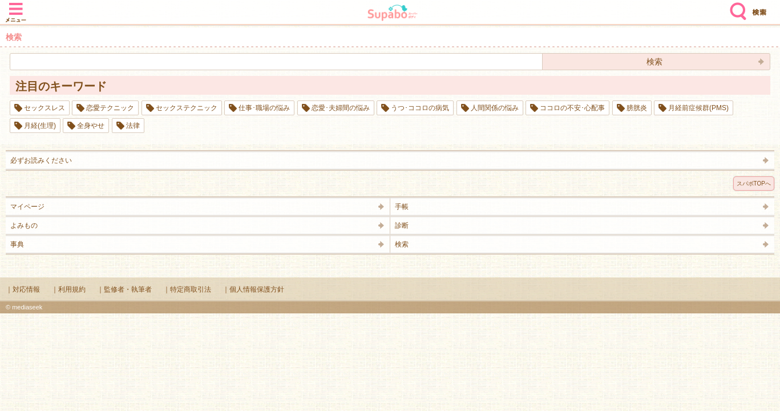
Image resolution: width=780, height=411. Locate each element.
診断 (402, 225)
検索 (735, 6)
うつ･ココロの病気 (420, 108)
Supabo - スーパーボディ (392, 14)
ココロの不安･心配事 (572, 108)
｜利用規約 (68, 289)
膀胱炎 (637, 108)
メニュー (16, 6)
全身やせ (90, 126)
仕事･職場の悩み (264, 108)
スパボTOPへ (754, 183)
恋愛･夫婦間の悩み (341, 108)
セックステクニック (186, 108)
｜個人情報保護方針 (253, 289)
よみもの (24, 225)
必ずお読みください (41, 160)
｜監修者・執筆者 (124, 289)
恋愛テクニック (110, 108)
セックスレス (44, 108)
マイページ (27, 207)
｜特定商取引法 (187, 289)
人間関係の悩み (495, 108)
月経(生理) (40, 126)
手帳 (402, 207)
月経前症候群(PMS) (698, 108)
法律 (133, 126)
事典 (17, 244)
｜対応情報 (23, 289)
